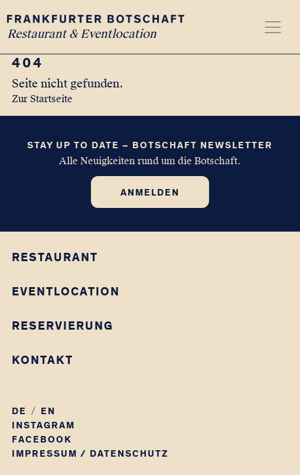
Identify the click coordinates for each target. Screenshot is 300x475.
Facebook (42, 439)
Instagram (43, 425)
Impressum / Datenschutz (90, 453)
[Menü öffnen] (272, 27)
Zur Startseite (42, 99)
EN (48, 411)
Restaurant (55, 257)
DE (19, 411)
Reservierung (62, 325)
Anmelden (150, 192)
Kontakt (42, 360)
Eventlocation (66, 291)
